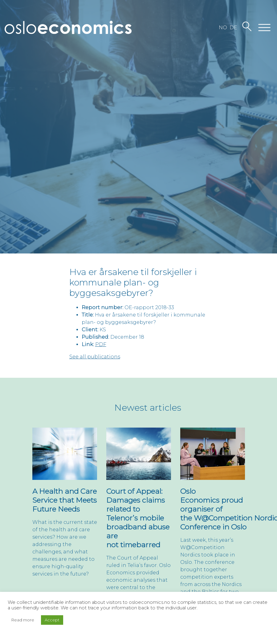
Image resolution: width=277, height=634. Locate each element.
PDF (100, 344)
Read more (22, 619)
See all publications (94, 357)
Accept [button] (52, 619)
